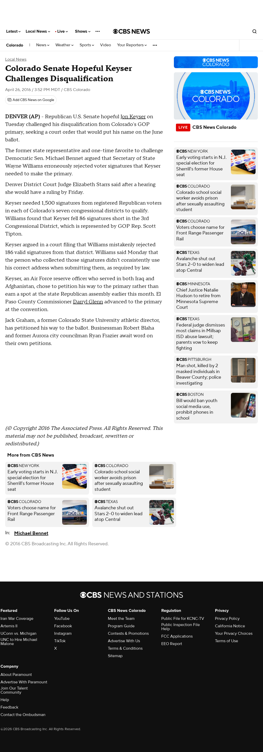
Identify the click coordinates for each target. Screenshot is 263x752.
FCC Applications (177, 636)
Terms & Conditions (125, 648)
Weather (64, 45)
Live (62, 31)
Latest (13, 31)
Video (105, 45)
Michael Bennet (31, 533)
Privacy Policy (227, 619)
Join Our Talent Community (14, 690)
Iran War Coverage (17, 619)
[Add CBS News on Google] (31, 100)
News (42, 45)
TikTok (59, 641)
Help (5, 700)
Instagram (63, 633)
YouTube (62, 619)
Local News (38, 31)
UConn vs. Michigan (18, 633)
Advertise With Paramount (24, 682)
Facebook (63, 626)
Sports (87, 45)
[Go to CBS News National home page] (131, 31)
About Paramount (16, 675)
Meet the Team (121, 619)
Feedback (9, 707)
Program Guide (121, 626)
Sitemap (115, 656)
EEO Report (171, 644)
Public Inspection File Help (180, 627)
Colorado (14, 45)
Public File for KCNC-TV (182, 619)
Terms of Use (226, 641)
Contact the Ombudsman (23, 715)
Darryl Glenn (88, 301)
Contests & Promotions (128, 633)
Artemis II (9, 626)
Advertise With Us (124, 641)
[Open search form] (254, 31)
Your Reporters (132, 45)
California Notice (230, 626)
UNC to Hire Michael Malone (19, 642)
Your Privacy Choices (233, 633)
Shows (82, 31)
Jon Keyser (133, 116)
